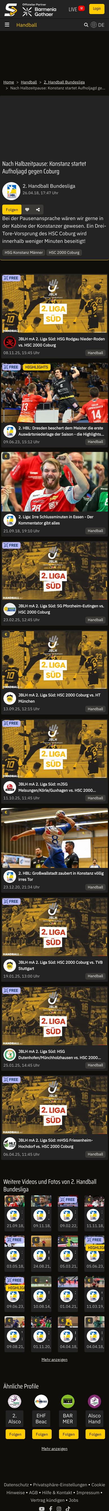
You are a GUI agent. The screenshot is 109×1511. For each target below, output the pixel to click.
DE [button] (97, 25)
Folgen (12, 209)
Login (97, 9)
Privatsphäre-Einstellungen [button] (60, 1485)
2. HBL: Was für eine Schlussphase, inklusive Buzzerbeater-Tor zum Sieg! (75, 1215)
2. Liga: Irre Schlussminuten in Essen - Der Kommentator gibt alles (55, 520)
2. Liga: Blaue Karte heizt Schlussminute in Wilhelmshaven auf (48, 1215)
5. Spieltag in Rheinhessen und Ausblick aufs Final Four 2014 (48, 1296)
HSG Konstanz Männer (24, 252)
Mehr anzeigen (54, 1359)
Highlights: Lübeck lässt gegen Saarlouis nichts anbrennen (75, 1336)
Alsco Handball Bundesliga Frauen (94, 1419)
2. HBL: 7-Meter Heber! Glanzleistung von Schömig (48, 1336)
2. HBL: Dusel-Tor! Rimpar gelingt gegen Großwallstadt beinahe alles (75, 1255)
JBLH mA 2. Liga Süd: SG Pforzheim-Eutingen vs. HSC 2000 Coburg (61, 609)
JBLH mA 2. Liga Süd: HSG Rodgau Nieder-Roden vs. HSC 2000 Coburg (61, 342)
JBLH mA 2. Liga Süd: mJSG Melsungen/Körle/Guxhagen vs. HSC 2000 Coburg (55, 787)
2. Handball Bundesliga (64, 82)
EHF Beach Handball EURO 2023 (41, 1419)
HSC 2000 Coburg (64, 252)
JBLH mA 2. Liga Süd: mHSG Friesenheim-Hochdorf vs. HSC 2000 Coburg (55, 1143)
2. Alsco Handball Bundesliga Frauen (14, 1419)
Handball (26, 25)
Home (8, 82)
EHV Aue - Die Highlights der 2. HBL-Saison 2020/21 (48, 1255)
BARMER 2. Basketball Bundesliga (68, 1419)
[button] (27, 210)
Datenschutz (17, 1485)
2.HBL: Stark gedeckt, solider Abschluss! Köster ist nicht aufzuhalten (75, 1296)
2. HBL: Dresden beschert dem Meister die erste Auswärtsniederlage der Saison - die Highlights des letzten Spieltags (60, 431)
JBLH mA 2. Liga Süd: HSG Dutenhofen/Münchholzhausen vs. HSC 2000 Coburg (58, 1055)
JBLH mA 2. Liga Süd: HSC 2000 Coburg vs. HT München (59, 698)
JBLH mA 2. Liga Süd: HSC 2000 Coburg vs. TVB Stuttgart (60, 965)
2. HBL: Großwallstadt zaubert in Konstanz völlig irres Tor (61, 876)
